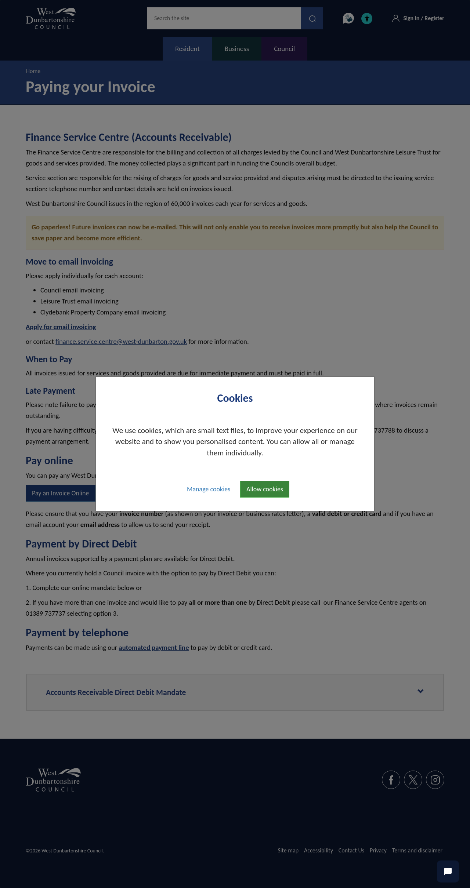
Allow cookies (264, 489)
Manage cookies (208, 489)
